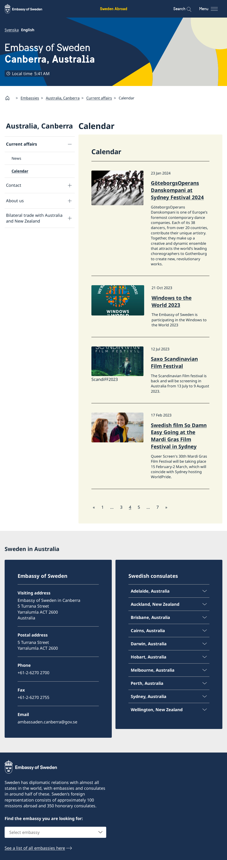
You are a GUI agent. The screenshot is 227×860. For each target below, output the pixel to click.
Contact (13, 185)
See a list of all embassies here (35, 848)
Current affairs (99, 98)
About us (15, 200)
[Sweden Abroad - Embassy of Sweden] (28, 9)
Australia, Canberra (63, 98)
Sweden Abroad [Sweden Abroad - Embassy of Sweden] (113, 8)
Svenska (12, 29)
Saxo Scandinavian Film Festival (174, 362)
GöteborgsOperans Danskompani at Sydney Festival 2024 (177, 190)
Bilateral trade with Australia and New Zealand (34, 218)
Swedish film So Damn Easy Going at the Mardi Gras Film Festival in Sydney (179, 435)
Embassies (30, 98)
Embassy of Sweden (50, 53)
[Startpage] (9, 98)
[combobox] (55, 832)
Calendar (20, 171)
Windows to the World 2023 (172, 301)
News (16, 158)
